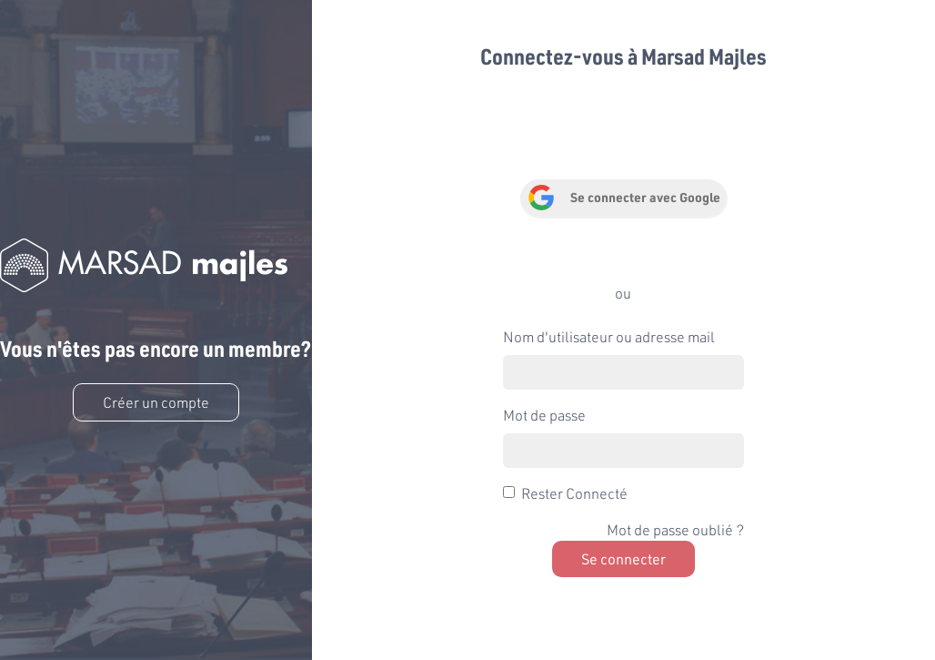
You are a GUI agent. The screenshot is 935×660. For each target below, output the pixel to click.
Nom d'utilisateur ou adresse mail (609, 336)
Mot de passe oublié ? (675, 529)
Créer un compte (156, 401)
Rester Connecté (574, 493)
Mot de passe (544, 414)
